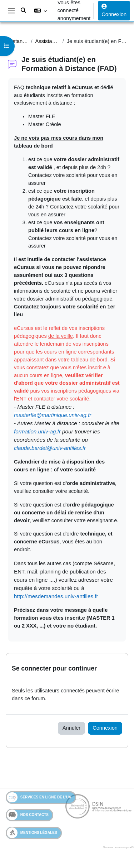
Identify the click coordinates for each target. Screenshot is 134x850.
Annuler (71, 728)
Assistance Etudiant (15, 41)
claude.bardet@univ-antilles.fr (50, 448)
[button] (40, 10)
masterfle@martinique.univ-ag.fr (52, 415)
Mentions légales (32, 832)
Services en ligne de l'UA (39, 797)
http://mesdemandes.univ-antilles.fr (56, 596)
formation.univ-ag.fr (37, 431)
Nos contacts (28, 815)
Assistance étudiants (47, 41)
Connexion (113, 10)
